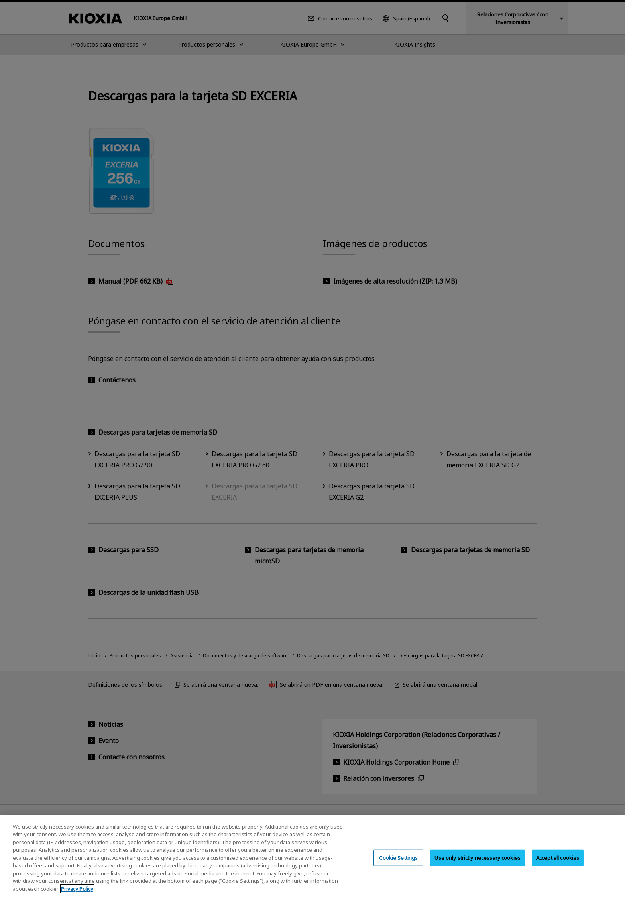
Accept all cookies (557, 865)
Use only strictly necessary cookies (477, 865)
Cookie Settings (398, 865)
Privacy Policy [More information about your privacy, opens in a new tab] (77, 896)
